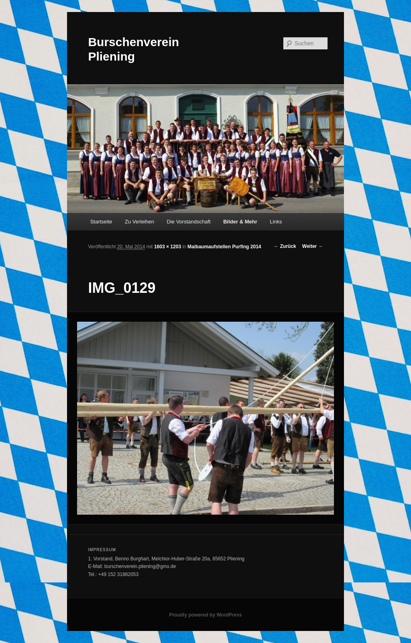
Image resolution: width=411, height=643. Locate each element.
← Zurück (285, 246)
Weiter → (312, 246)
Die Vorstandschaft (189, 222)
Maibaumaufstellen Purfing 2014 (224, 246)
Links (276, 222)
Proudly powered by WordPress (205, 615)
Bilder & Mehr (240, 222)
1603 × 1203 (167, 246)
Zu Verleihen (139, 222)
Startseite (101, 222)
